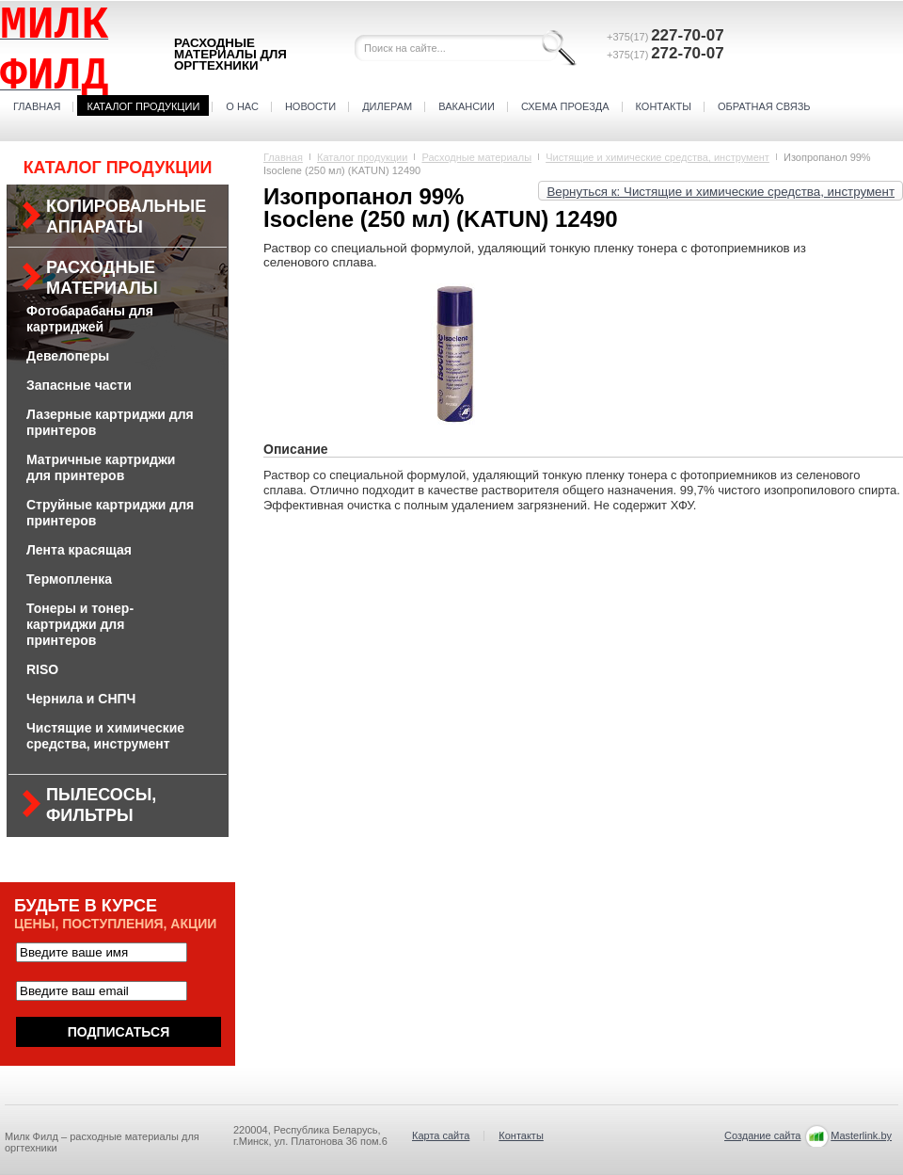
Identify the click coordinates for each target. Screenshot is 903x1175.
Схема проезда (565, 106)
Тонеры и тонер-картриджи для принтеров (80, 624)
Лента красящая (79, 549)
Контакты (663, 106)
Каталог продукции (143, 106)
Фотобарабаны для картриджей (89, 318)
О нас (242, 106)
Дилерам (387, 106)
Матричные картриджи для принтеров (100, 467)
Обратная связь (764, 106)
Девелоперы (67, 355)
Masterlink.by (861, 1135)
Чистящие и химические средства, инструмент (105, 735)
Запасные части (79, 385)
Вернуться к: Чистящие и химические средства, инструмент (721, 192)
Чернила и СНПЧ (80, 698)
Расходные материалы (102, 278)
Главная (36, 106)
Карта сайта (440, 1135)
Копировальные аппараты (126, 216)
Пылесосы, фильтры (101, 805)
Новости (310, 106)
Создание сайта (762, 1135)
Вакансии (466, 106)
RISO (42, 669)
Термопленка (69, 579)
